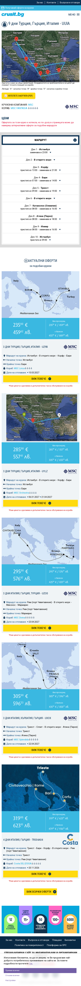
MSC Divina (24, 617)
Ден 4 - (39, 179)
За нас (40, 2)
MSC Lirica (23, 368)
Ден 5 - (39, 189)
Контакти (51, 2)
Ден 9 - (39, 228)
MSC (30, 104)
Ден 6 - (39, 198)
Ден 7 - (39, 207)
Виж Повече (39, 378)
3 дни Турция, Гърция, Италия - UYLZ (25, 471)
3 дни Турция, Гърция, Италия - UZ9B (25, 346)
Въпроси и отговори (70, 2)
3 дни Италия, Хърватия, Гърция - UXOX (27, 718)
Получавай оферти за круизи (19, 8)
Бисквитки (70, 940)
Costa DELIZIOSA (27, 863)
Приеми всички (12, 970)
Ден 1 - (40, 151)
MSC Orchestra (25, 492)
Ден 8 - (39, 217)
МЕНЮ (71, 14)
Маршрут (41, 140)
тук (30, 963)
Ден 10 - (40, 238)
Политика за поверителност (29, 945)
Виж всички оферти (39, 891)
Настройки (10, 980)
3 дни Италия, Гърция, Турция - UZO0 (25, 593)
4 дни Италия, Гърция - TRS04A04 (23, 839)
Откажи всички (12, 975)
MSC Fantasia (19, 108)
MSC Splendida (26, 739)
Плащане (57, 940)
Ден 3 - (39, 169)
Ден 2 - (39, 159)
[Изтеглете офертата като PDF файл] (18, 96)
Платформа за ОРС (57, 945)
